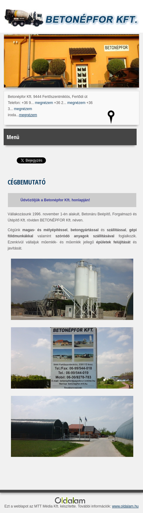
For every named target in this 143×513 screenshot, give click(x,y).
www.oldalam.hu (125, 506)
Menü (13, 137)
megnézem (44, 103)
